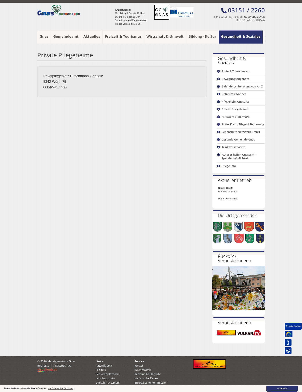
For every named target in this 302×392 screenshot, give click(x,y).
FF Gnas (101, 370)
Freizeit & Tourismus (123, 36)
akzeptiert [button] (282, 388)
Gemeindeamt (66, 36)
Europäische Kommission (151, 382)
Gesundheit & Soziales (240, 36)
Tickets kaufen (293, 326)
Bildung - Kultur (202, 36)
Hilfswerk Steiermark (235, 117)
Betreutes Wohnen (234, 94)
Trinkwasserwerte (233, 147)
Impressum (44, 365)
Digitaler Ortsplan (107, 382)
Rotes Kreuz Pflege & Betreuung (243, 124)
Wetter (139, 365)
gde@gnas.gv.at (254, 16)
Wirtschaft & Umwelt (165, 36)
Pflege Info (229, 166)
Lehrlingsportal (106, 378)
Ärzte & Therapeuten (235, 71)
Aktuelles (91, 36)
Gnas (44, 36)
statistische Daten (146, 378)
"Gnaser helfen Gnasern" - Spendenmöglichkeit (239, 156)
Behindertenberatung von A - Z (242, 86)
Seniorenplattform (108, 374)
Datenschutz (63, 365)
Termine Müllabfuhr (148, 374)
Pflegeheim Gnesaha (235, 101)
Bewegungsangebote (235, 79)
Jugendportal (104, 365)
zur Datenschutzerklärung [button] (61, 388)
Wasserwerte (143, 370)
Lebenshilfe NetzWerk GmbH (241, 132)
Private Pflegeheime (235, 109)
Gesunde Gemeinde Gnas (238, 139)
